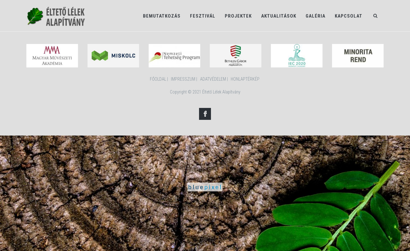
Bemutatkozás (162, 16)
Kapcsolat (348, 16)
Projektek (238, 16)
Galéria (315, 16)
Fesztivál (202, 16)
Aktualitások (278, 16)
